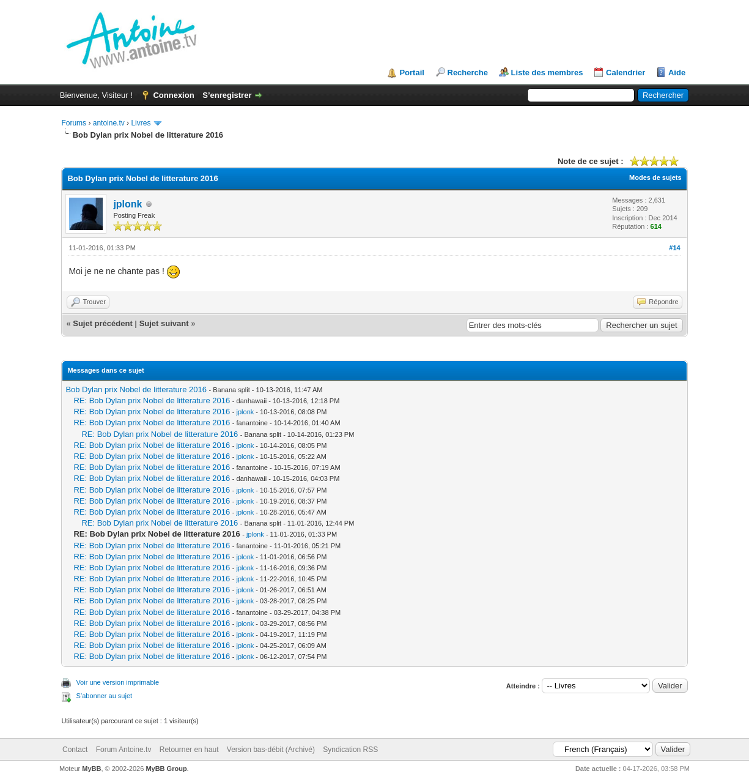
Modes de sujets (655, 177)
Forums (73, 123)
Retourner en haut (189, 749)
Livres (140, 123)
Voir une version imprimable (117, 682)
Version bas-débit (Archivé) (271, 749)
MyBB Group (166, 768)
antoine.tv (109, 123)
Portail (411, 72)
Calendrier (625, 72)
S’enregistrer (226, 95)
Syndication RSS (350, 749)
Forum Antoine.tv (124, 749)
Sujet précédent (103, 323)
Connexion (173, 95)
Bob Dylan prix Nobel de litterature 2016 (136, 389)
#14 (674, 247)
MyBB (91, 768)
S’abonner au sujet (104, 695)
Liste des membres (547, 72)
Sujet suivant (164, 323)
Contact (74, 749)
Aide (676, 72)
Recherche (468, 72)
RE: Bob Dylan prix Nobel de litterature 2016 (151, 400)
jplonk (127, 204)
